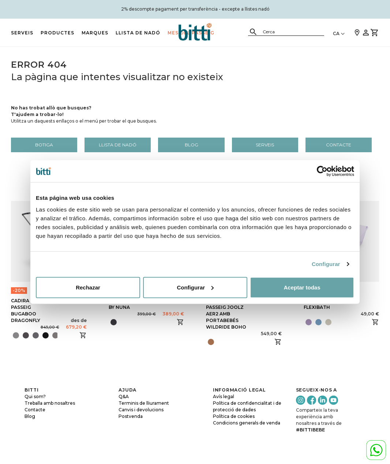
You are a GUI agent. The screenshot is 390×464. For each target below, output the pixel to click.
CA (336, 33)
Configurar (326, 264)
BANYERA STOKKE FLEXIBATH (325, 304)
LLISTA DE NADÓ (138, 32)
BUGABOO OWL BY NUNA (128, 304)
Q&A (124, 396)
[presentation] (60, 335)
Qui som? (35, 396)
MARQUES (95, 32)
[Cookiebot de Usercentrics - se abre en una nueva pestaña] (322, 171)
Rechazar (88, 287)
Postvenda (131, 416)
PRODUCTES (57, 32)
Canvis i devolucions (141, 409)
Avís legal (223, 396)
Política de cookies (234, 416)
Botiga (44, 144)
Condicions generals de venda (246, 423)
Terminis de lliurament (144, 403)
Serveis (22, 32)
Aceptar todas (302, 287)
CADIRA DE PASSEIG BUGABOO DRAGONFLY (25, 310)
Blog (191, 144)
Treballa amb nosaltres (50, 403)
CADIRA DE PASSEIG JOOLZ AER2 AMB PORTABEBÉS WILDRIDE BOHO (226, 314)
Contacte (338, 144)
